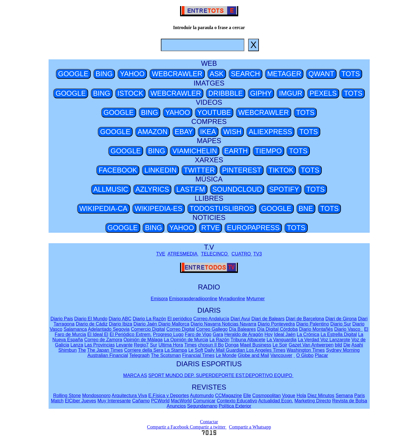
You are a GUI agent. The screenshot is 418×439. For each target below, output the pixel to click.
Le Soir (280, 344)
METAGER (284, 74)
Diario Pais (61, 318)
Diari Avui (240, 318)
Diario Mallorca (173, 323)
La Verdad (309, 339)
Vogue (288, 395)
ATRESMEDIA (183, 253)
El (106, 334)
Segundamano (202, 406)
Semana (344, 395)
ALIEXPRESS (270, 132)
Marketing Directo (312, 400)
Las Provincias (99, 344)
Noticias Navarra (239, 323)
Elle (247, 395)
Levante (124, 344)
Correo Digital (180, 329)
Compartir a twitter (208, 426)
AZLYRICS (152, 189)
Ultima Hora (171, 344)
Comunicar (204, 400)
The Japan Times (105, 350)
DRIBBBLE (225, 93)
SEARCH (245, 74)
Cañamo (141, 400)
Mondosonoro (96, 395)
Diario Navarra (206, 323)
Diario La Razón (149, 318)
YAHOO (132, 74)
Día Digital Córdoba (277, 329)
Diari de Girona (341, 318)
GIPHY (261, 93)
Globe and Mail (253, 355)
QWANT (321, 74)
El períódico (179, 318)
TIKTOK (281, 170)
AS (144, 375)
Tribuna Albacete (248, 339)
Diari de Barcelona (305, 318)
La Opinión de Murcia (186, 339)
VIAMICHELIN (194, 151)
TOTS (350, 74)
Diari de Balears (267, 318)
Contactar (209, 421)
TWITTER (199, 170)
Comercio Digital (148, 329)
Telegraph (139, 355)
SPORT (157, 375)
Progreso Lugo (168, 334)
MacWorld (181, 400)
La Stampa (176, 350)
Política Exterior (235, 406)
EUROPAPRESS (253, 228)
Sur (153, 344)
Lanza (76, 344)
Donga (232, 344)
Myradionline (232, 298)
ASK (217, 74)
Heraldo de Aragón (243, 334)
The (82, 350)
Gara (218, 334)
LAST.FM (190, 189)
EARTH (236, 151)
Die (346, 344)
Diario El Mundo (90, 318)
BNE (306, 208)
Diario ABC (120, 318)
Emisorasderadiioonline (193, 298)
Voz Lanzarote (335, 339)
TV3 (257, 253)
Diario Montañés (316, 329)
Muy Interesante (114, 400)
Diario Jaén (146, 323)
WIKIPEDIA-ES (158, 208)
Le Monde (226, 355)
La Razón (219, 339)
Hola (301, 395)
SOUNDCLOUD (237, 189)
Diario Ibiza (120, 323)
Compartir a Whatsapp (250, 426)
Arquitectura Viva (129, 395)
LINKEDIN (160, 170)
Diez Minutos (320, 395)
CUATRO (242, 253)
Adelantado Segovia (108, 329)
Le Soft (195, 350)
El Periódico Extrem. (131, 334)
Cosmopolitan (266, 395)
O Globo (305, 355)
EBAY (184, 132)
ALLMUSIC (110, 189)
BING (104, 74)
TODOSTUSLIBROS (222, 208)
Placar (321, 355)
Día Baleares (242, 329)
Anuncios (176, 406)
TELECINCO (215, 253)
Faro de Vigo (198, 334)
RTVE (210, 228)
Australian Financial (107, 355)
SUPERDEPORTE (216, 375)
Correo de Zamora (103, 339)
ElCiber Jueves (80, 400)
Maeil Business (255, 344)
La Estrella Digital (339, 334)
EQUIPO (284, 375)
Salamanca (75, 329)
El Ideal (95, 334)
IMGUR (290, 93)
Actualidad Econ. (275, 400)
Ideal (279, 334)
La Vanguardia (282, 339)
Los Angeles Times (265, 350)
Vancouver (281, 355)
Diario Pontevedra (276, 323)
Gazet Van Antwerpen (311, 344)
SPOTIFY (284, 189)
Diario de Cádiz (92, 323)
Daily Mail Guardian (225, 350)
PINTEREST (241, 170)
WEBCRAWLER (177, 74)
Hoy (268, 334)
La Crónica (308, 334)
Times (190, 344)
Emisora (159, 298)
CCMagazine (228, 395)
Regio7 (141, 344)
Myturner (255, 298)
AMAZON (153, 132)
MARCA (132, 375)
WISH (232, 132)
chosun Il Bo (211, 344)
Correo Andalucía (211, 318)
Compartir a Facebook (168, 426)
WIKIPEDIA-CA (103, 208)
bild (338, 344)
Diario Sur (340, 323)
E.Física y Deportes (168, 395)
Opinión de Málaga (143, 339)
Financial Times (198, 355)
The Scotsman (166, 355)
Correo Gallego (212, 329)
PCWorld (160, 400)
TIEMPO (268, 151)
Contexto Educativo (237, 400)
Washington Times (306, 350)
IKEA (208, 132)
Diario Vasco (348, 329)
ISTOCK (130, 93)
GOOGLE (73, 74)
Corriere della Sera (143, 350)
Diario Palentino (312, 323)
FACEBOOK (118, 170)
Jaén (290, 334)
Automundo (202, 395)
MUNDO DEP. (181, 375)
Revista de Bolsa (349, 400)
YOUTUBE (214, 112)
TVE (160, 253)
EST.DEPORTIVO (255, 375)
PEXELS (323, 93)
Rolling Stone (67, 395)
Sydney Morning (343, 350)
